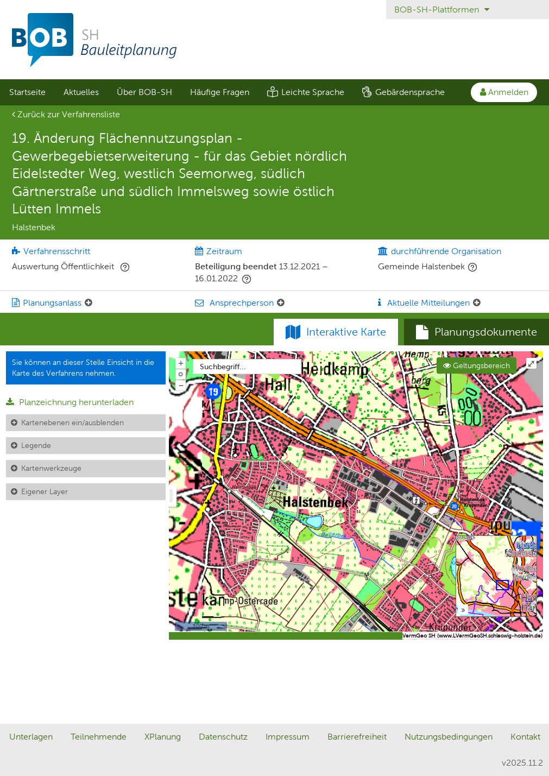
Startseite (27, 92)
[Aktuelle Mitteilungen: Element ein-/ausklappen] (477, 303)
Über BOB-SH (144, 92)
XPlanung (162, 736)
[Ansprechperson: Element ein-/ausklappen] (281, 303)
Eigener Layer (44, 491)
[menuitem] (27, 92)
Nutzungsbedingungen (449, 736)
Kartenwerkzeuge (51, 468)
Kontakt (525, 736)
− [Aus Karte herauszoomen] (181, 385)
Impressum (288, 736)
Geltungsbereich (476, 365)
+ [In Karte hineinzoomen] (181, 362)
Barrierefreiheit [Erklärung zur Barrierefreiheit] (357, 736)
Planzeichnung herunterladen (70, 402)
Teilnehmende (99, 736)
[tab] (476, 332)
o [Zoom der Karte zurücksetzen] (180, 373)
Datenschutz (223, 736)
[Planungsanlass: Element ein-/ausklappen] (88, 303)
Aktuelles (81, 92)
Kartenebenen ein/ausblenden (72, 422)
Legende (36, 445)
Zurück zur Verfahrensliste (66, 114)
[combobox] (247, 366)
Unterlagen (31, 736)
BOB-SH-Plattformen (441, 9)
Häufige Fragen (219, 92)
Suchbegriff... (223, 366)
